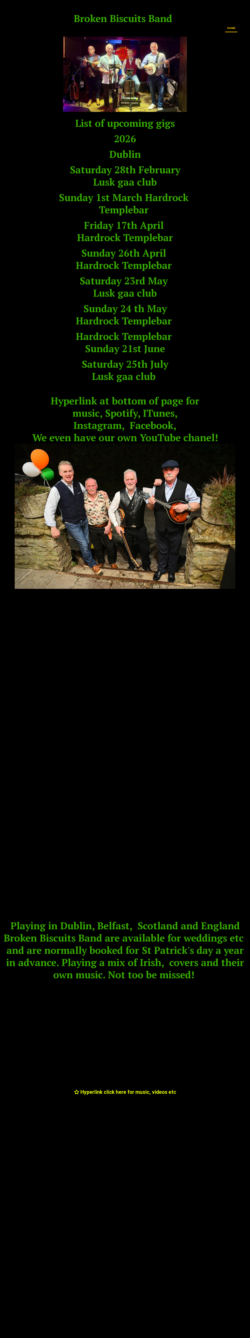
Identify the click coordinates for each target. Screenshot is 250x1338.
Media (243, 28)
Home (231, 28)
